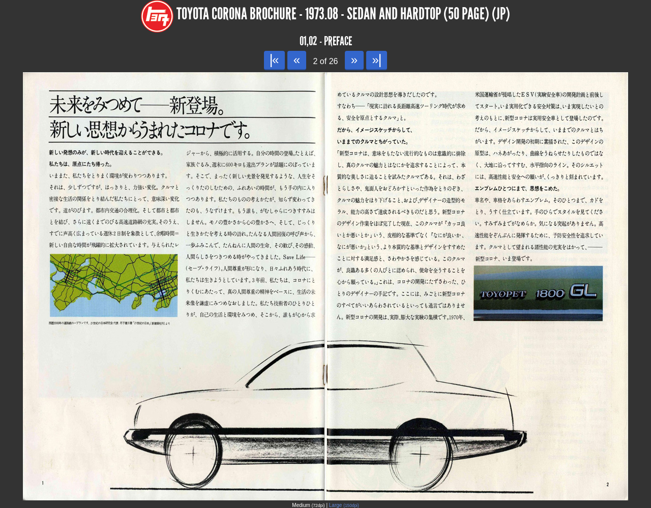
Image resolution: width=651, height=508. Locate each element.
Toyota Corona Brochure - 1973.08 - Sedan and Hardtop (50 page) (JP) (343, 14)
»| (376, 59)
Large (344, 505)
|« (274, 59)
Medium (308, 505)
